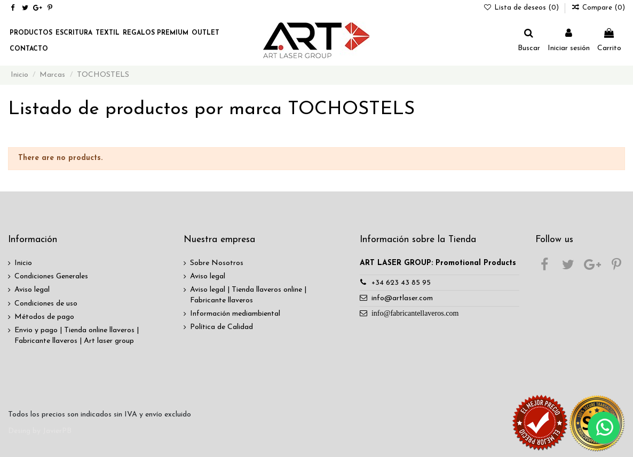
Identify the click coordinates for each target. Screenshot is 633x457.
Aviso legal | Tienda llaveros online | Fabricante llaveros (248, 295)
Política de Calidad (221, 327)
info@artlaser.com (402, 298)
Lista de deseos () (522, 7)
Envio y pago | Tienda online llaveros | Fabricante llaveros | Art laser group (76, 335)
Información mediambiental (235, 314)
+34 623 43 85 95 (401, 283)
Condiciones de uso (45, 304)
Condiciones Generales (51, 276)
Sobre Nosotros (216, 263)
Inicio (23, 263)
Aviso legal (32, 290)
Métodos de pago (44, 317)
